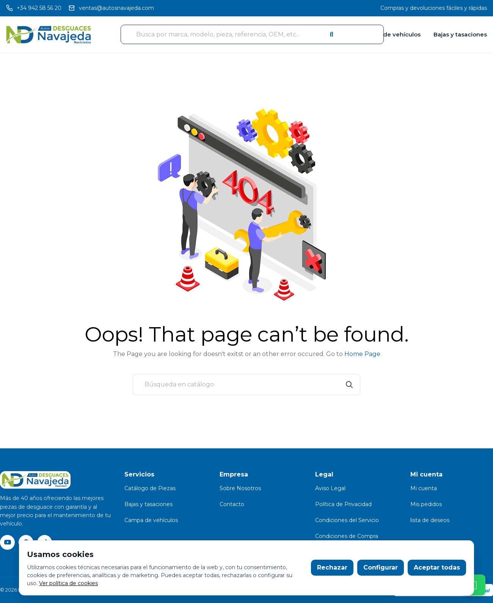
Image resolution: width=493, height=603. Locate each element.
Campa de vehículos (391, 34)
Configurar (380, 567)
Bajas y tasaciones (460, 34)
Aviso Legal (330, 488)
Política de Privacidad (343, 504)
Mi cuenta (423, 488)
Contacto (232, 504)
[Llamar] (33, 8)
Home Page (362, 354)
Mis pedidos (426, 504)
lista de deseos (429, 520)
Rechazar (332, 567)
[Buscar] (246, 384)
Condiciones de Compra (346, 536)
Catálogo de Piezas (150, 488)
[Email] (111, 8)
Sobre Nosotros (240, 488)
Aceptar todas (437, 567)
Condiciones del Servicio (347, 520)
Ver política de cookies (68, 583)
